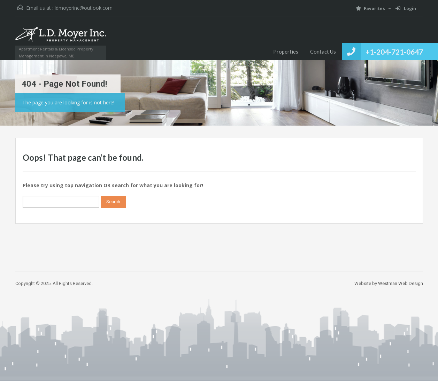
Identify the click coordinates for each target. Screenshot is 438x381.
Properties (285, 51)
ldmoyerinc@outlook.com (84, 8)
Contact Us (323, 51)
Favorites (370, 8)
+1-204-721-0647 (394, 51)
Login (405, 8)
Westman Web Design (400, 283)
